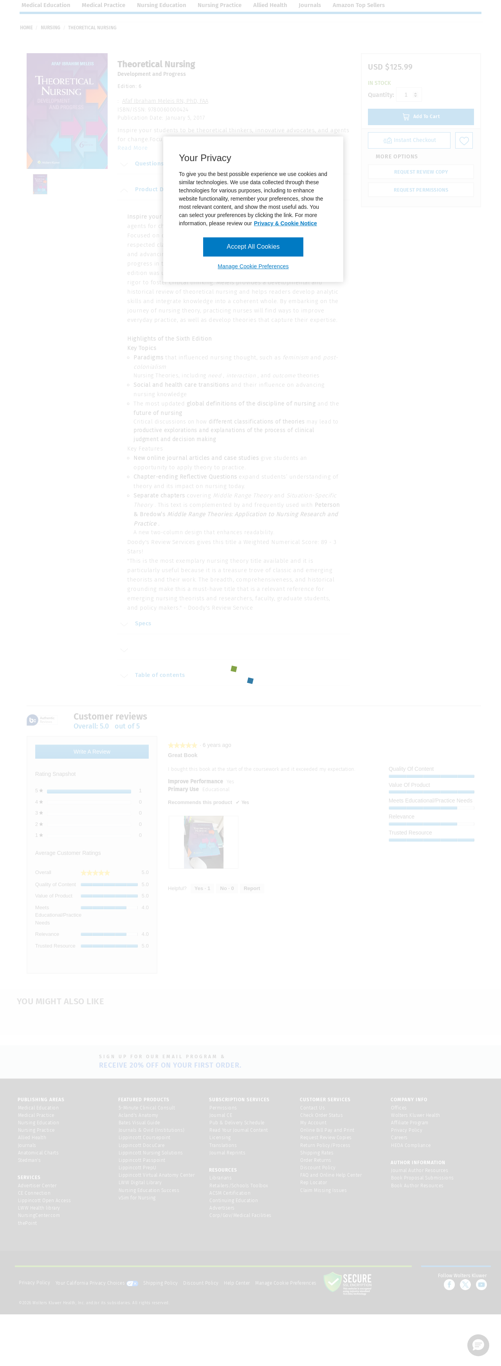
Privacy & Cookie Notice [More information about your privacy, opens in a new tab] (285, 223)
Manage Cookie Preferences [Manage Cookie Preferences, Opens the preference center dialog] (253, 266)
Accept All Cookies (253, 246)
